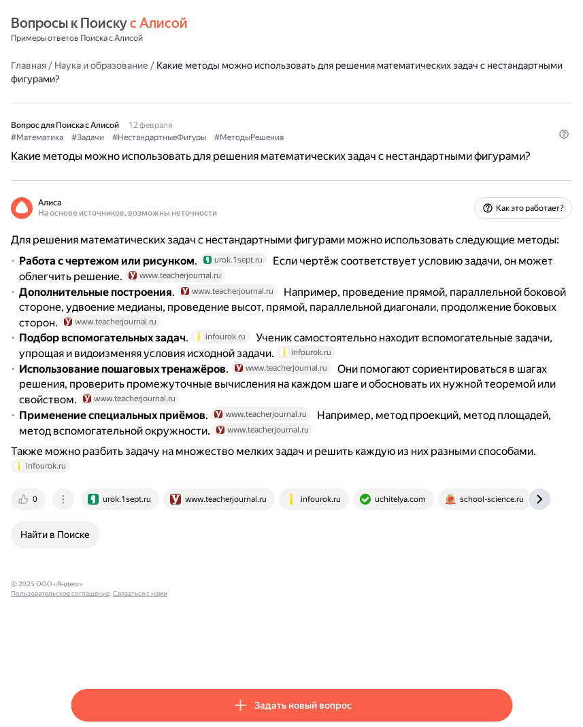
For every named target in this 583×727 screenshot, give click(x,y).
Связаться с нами (278, 651)
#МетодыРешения (309, 136)
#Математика (97, 136)
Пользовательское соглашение (198, 651)
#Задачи (147, 136)
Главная (88, 64)
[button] (504, 160)
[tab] (89, 566)
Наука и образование (161, 64)
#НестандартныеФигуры (219, 136)
